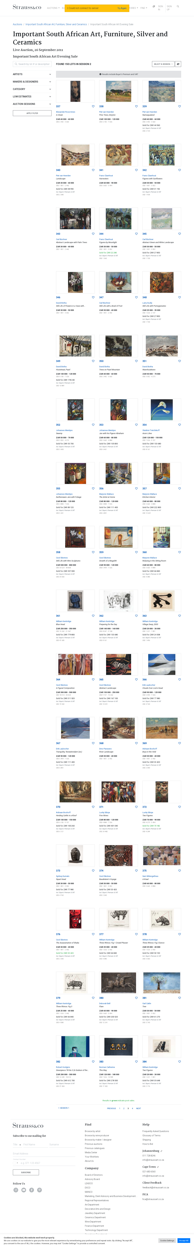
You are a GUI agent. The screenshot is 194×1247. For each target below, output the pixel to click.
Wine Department (93, 1221)
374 (101, 870)
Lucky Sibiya (104, 812)
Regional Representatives (97, 1200)
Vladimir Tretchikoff (151, 430)
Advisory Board (92, 1179)
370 (58, 807)
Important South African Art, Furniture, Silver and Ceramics (56, 24)
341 (101, 170)
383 (101, 1061)
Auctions (17, 24)
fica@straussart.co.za (153, 1199)
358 (58, 552)
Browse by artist (92, 1131)
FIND (142, 8)
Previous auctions (93, 1144)
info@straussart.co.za (153, 1160)
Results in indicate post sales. (119, 1100)
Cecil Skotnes (62, 558)
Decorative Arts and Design (97, 1209)
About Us (89, 1161)
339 (144, 106)
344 (101, 233)
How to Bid (147, 1144)
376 (58, 934)
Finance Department (94, 1226)
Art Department (92, 1204)
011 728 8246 (149, 1155)
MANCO (88, 1192)
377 (101, 934)
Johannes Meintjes (64, 430)
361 (58, 615)
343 (58, 233)
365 (101, 679)
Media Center (91, 1152)
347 (101, 297)
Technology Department (96, 1230)
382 (58, 1061)
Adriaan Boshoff (149, 749)
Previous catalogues (95, 1148)
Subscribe (26, 1172)
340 (58, 170)
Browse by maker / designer (98, 1140)
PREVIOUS (111, 1108)
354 (144, 424)
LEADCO (89, 1183)
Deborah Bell (104, 1003)
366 (144, 679)
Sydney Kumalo (62, 876)
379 (58, 998)
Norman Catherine (107, 1067)
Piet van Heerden (106, 112)
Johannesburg (150, 1151)
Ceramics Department (95, 1217)
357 (144, 488)
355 (58, 488)
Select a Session (162, 64)
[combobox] (17, 1144)
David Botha (61, 303)
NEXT (138, 1108)
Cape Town (149, 1167)
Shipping (146, 1140)
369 (144, 743)
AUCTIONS (52, 8)
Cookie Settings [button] (167, 1240)
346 (58, 297)
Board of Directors (94, 1175)
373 (58, 870)
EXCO (87, 1187)
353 (101, 424)
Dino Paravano (105, 749)
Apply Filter (32, 113)
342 (144, 170)
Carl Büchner (61, 239)
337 (58, 106)
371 (101, 807)
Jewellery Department (95, 1213)
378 (144, 934)
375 (144, 870)
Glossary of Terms (151, 1135)
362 (101, 615)
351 (144, 361)
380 (101, 998)
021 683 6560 (149, 1171)
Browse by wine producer (97, 1135)
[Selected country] (16, 1163)
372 (144, 807)
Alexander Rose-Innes (65, 112)
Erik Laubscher (148, 685)
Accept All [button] (183, 1240)
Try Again (122, 8)
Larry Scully (147, 303)
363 (144, 615)
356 (101, 488)
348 (144, 297)
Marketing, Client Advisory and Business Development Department (116, 1196)
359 (101, 552)
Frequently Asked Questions (155, 1131)
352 (58, 424)
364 (58, 679)
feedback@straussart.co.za (155, 1187)
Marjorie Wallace (106, 494)
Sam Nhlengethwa (150, 876)
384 (144, 1061)
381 (144, 998)
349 (58, 361)
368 (101, 743)
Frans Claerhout (106, 175)
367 (58, 743)
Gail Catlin (146, 1003)
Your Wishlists (92, 1157)
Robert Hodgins (63, 1067)
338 (101, 106)
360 (144, 552)
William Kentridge (63, 621)
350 (101, 361)
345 (144, 233)
